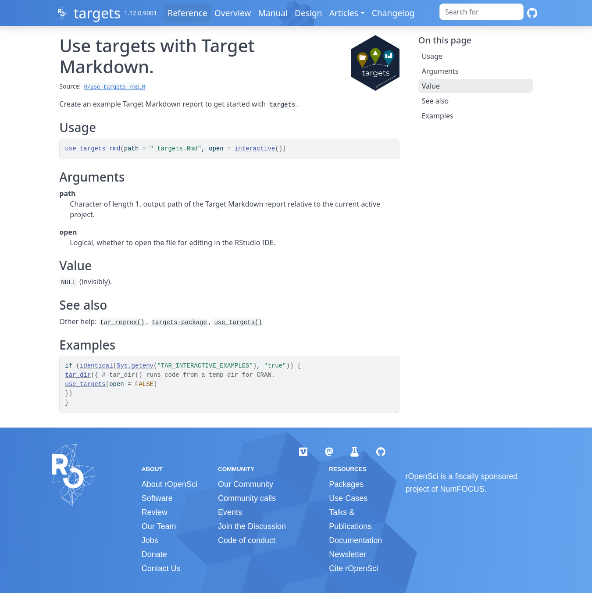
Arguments (440, 71)
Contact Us (161, 568)
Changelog (393, 13)
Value (431, 86)
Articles (343, 13)
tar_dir (78, 375)
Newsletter (347, 554)
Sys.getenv (135, 365)
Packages (346, 484)
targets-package (179, 322)
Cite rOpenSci (353, 568)
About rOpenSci (169, 484)
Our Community (245, 484)
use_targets (85, 384)
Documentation (355, 540)
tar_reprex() (122, 322)
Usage (432, 56)
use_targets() (238, 322)
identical (96, 365)
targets (97, 13)
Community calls (247, 498)
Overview (232, 13)
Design (308, 13)
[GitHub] (532, 13)
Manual (273, 13)
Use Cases (348, 498)
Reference (187, 13)
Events (230, 512)
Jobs (150, 540)
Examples (437, 116)
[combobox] (481, 12)
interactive (255, 148)
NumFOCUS (462, 489)
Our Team (159, 526)
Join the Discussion (252, 526)
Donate (154, 554)
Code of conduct (246, 540)
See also (435, 101)
